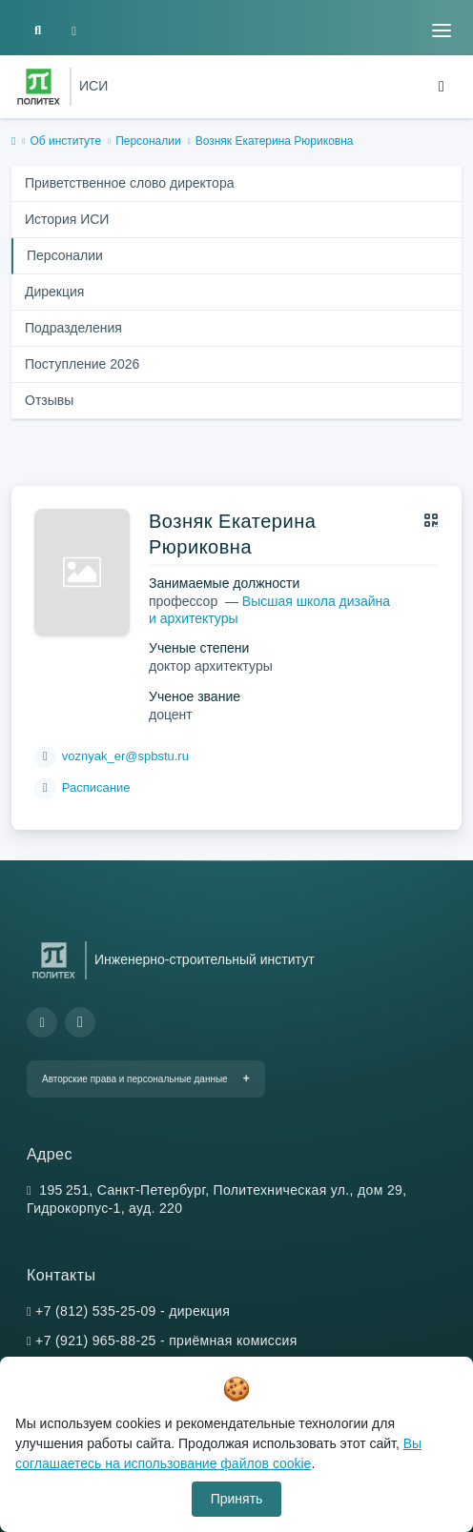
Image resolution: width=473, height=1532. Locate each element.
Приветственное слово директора (129, 183)
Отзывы (49, 400)
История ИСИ (67, 219)
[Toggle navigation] (442, 30)
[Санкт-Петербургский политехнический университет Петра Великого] (38, 87)
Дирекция (54, 291)
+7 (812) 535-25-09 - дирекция (132, 1311)
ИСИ (93, 85)
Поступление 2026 (82, 364)
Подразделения (73, 327)
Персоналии (148, 141)
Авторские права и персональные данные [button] (135, 1079)
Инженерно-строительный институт (204, 959)
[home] (13, 141)
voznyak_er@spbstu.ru (125, 756)
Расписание (96, 787)
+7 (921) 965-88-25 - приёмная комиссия (166, 1340)
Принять (237, 1498)
